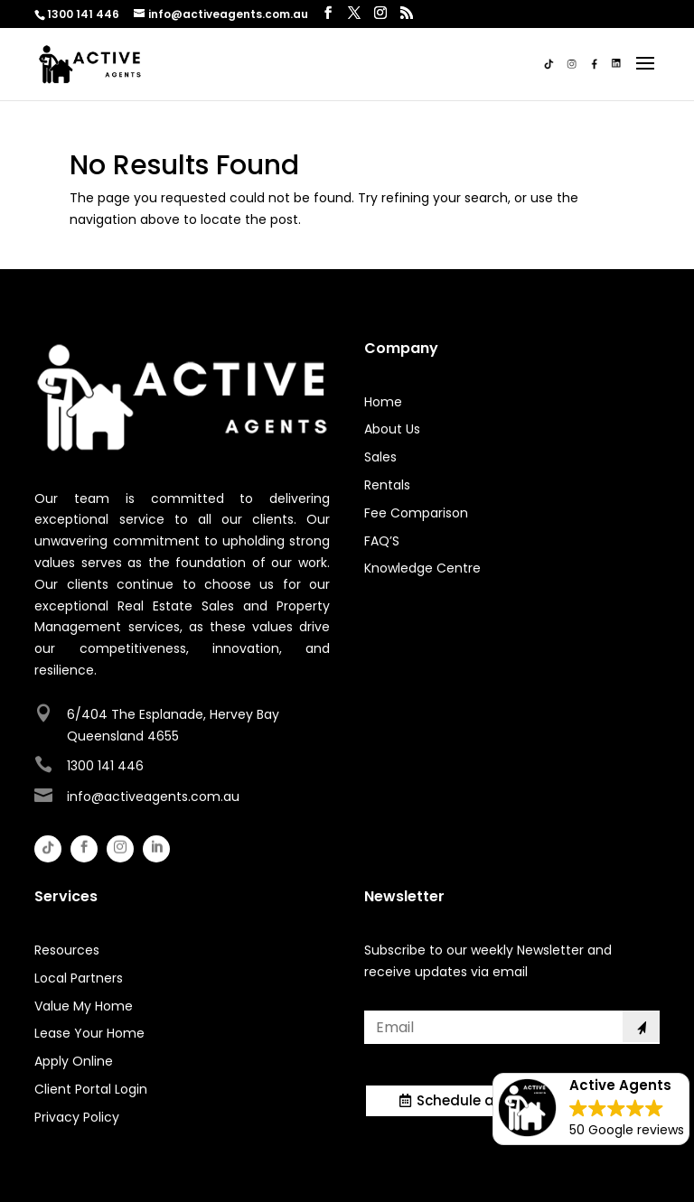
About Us (392, 429)
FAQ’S (381, 541)
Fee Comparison (416, 513)
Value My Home (83, 1006)
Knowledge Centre (422, 568)
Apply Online (73, 1061)
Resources (66, 950)
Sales (380, 457)
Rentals (387, 485)
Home (383, 402)
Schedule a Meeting (486, 1100)
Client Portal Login (90, 1089)
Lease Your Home (89, 1033)
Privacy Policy (76, 1117)
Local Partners (78, 978)
